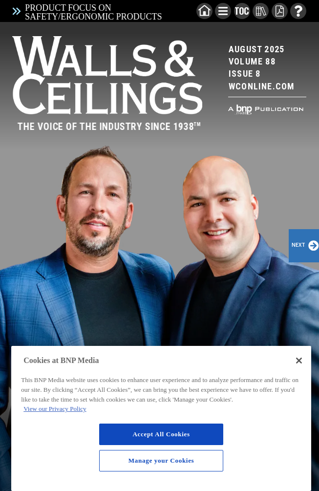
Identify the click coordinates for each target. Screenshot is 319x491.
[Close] (299, 360)
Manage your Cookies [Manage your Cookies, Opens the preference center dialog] (161, 460)
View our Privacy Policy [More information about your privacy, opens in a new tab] (54, 408)
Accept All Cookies (161, 434)
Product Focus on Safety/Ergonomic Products (93, 12)
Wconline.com (262, 86)
